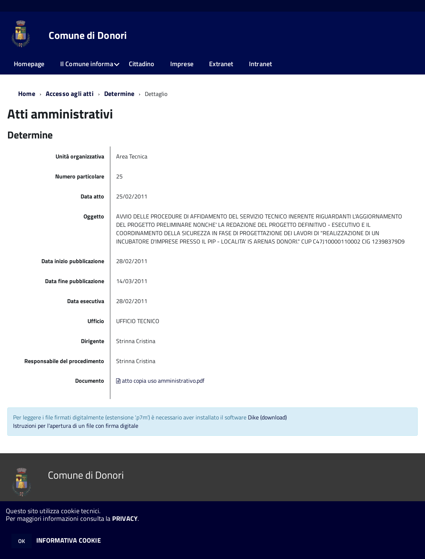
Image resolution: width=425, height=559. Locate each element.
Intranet (260, 64)
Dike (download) (267, 417)
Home (26, 93)
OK (21, 541)
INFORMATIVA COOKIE (68, 540)
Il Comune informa (86, 64)
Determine (119, 93)
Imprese (181, 64)
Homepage (29, 64)
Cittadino (142, 64)
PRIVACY (125, 518)
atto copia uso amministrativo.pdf (160, 380)
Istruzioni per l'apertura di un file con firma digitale (75, 425)
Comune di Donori (88, 35)
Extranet (221, 64)
